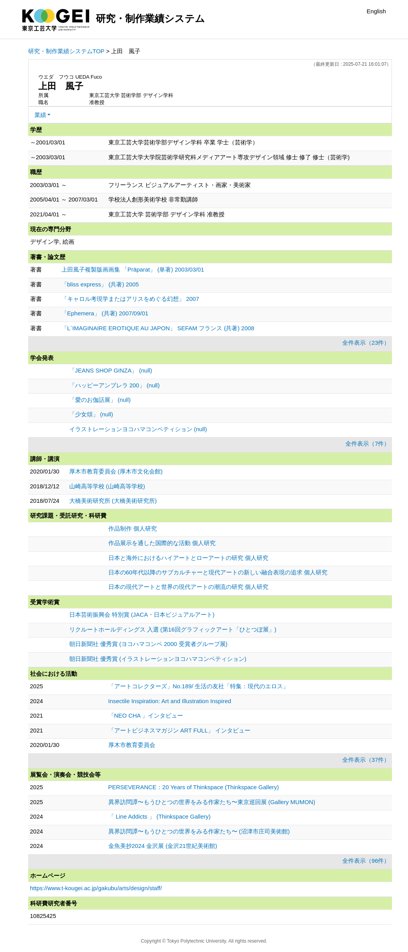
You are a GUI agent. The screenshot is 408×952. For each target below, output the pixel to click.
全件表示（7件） (367, 443)
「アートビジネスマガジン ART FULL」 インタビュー (179, 730)
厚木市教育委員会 (131, 744)
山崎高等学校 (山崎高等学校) (107, 486)
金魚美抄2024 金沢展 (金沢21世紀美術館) (162, 845)
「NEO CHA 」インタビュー (145, 715)
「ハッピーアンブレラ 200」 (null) (114, 385)
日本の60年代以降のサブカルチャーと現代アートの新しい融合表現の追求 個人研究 (218, 572)
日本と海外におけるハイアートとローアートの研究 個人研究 (188, 557)
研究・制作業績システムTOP (66, 51)
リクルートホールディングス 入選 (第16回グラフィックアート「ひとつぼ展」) (173, 629)
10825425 (43, 915)
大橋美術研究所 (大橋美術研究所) (113, 500)
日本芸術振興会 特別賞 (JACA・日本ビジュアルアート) (142, 614)
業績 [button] (40, 115)
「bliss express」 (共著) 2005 (100, 284)
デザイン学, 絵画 (52, 241)
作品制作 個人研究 (132, 528)
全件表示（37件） (366, 759)
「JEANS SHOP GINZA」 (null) (110, 370)
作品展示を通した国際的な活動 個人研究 (162, 543)
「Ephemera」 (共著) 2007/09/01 (105, 313)
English (376, 11)
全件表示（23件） (366, 342)
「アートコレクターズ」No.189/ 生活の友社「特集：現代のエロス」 (198, 686)
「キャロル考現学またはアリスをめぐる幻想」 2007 (130, 298)
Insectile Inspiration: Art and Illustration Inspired (169, 701)
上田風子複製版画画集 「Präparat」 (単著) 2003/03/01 (132, 269)
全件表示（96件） (366, 860)
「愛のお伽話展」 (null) (100, 399)
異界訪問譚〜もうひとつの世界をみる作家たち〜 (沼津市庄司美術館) (199, 831)
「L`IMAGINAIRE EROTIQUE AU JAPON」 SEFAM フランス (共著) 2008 (157, 328)
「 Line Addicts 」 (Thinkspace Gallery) (159, 816)
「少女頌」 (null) (91, 414)
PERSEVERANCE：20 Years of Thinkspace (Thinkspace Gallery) (193, 787)
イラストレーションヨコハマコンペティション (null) (138, 429)
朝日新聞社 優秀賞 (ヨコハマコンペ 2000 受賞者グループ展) (148, 644)
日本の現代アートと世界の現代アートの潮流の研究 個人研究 (188, 586)
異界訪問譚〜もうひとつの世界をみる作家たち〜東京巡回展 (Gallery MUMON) (211, 802)
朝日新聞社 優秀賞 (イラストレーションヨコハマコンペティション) (157, 658)
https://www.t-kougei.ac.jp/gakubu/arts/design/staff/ (96, 888)
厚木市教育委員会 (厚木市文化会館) (116, 471)
